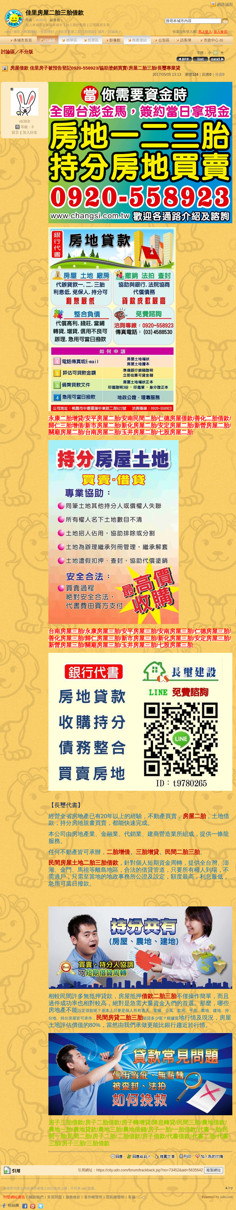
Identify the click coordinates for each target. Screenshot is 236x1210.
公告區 (161, 40)
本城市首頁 (21, 40)
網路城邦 (225, 4)
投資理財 (47, 31)
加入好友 (30, 132)
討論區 (47, 40)
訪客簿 (183, 40)
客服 (131, 1197)
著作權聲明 (93, 1197)
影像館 (112, 40)
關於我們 (36, 1197)
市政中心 (211, 40)
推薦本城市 (54, 25)
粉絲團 (13, 1205)
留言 (15, 132)
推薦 (220, 74)
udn (7, 31)
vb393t (41, 20)
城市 (16, 31)
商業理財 (30, 31)
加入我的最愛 (76, 25)
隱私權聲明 (115, 1197)
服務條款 (73, 1197)
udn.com (226, 1197)
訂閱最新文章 (99, 25)
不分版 (26, 51)
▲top (229, 1187)
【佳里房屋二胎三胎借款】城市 (81, 31)
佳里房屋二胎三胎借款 (54, 13)
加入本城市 (33, 25)
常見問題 (54, 1197)
